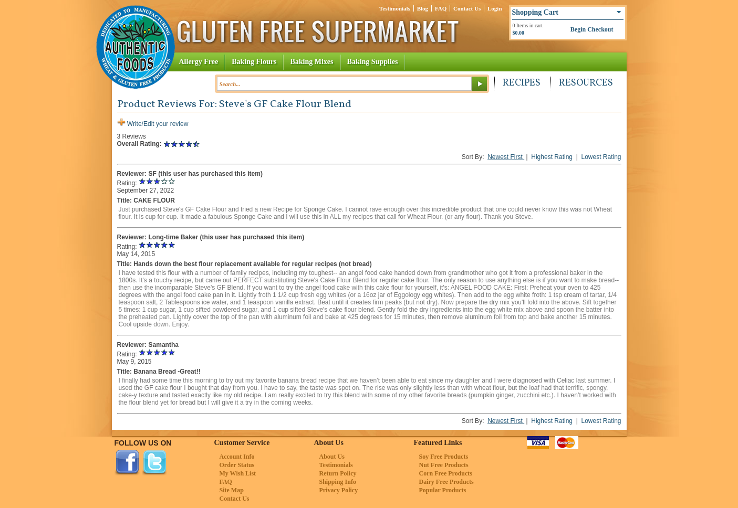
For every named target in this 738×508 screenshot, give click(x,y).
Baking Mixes (311, 62)
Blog (422, 8)
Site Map (232, 490)
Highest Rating (552, 157)
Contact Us (467, 8)
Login (494, 8)
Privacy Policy (338, 490)
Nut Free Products (444, 465)
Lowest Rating (601, 157)
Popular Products (442, 490)
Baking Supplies (372, 62)
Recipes (521, 83)
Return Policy (338, 473)
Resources (586, 83)
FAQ (440, 8)
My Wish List (238, 473)
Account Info (237, 456)
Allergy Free (199, 62)
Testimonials (394, 8)
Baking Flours (254, 62)
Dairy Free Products (446, 481)
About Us (332, 456)
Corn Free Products (446, 473)
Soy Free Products (444, 456)
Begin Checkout (592, 29)
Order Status (237, 465)
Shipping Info (337, 481)
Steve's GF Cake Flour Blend (285, 104)
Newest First (505, 157)
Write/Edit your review (153, 124)
